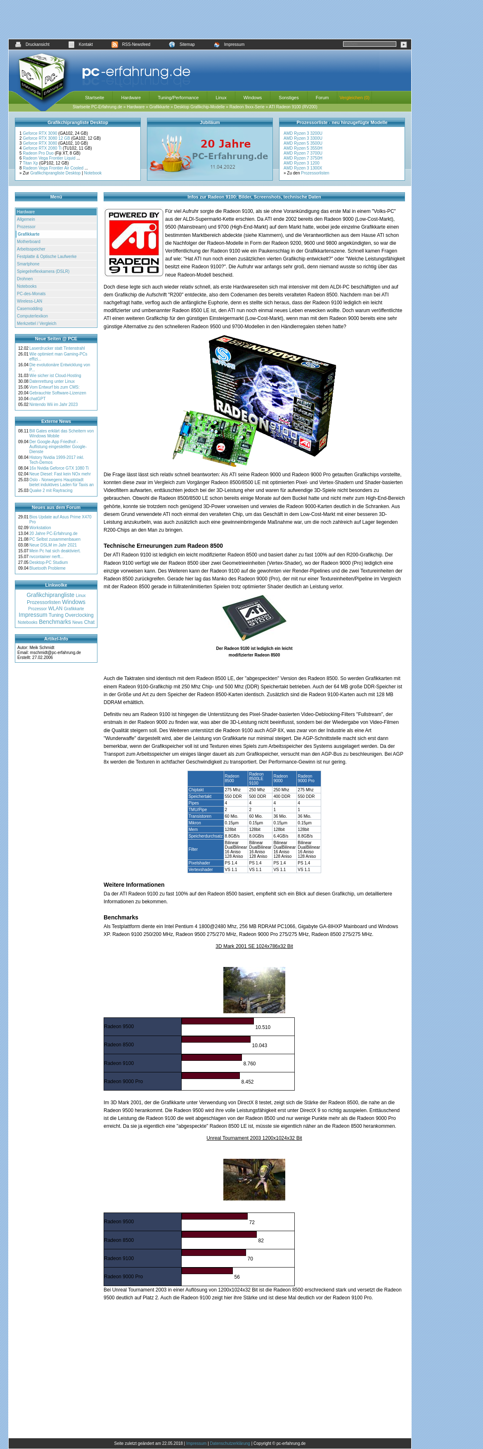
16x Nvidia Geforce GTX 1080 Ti (59, 468)
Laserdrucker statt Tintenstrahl (57, 348)
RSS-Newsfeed (130, 44)
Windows (253, 97)
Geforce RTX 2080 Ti (43, 148)
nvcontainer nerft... (46, 556)
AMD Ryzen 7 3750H (303, 158)
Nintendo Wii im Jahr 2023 (53, 404)
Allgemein (26, 219)
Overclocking (79, 615)
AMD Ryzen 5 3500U (303, 143)
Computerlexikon (32, 316)
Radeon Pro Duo (38, 153)
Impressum (228, 44)
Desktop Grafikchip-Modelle (199, 107)
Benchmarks (55, 621)
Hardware (131, 97)
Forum (322, 97)
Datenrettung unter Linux (52, 381)
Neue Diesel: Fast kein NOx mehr (60, 474)
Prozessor (26, 226)
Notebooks (27, 286)
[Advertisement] (210, 19)
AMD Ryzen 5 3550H (303, 148)
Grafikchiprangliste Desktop (55, 173)
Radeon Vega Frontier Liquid (49, 158)
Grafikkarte (159, 107)
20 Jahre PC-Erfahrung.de (53, 533)
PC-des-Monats (31, 293)
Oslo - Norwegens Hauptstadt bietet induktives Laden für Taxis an (61, 482)
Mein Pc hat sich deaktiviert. (55, 551)
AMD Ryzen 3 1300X (303, 168)
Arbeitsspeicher (31, 249)
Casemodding (30, 308)
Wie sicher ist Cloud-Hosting (55, 375)
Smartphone (28, 264)
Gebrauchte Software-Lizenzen (57, 393)
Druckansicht (32, 44)
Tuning (56, 615)
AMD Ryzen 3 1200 (302, 163)
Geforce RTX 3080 (40, 143)
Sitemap (182, 44)
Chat (89, 622)
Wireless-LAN (29, 301)
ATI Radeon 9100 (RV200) (293, 107)
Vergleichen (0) (354, 97)
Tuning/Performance (178, 97)
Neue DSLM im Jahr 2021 (53, 545)
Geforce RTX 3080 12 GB (47, 138)
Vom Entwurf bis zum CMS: (54, 387)
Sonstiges (288, 97)
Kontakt (80, 44)
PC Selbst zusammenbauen (54, 539)
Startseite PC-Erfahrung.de (97, 107)
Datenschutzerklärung (230, 1443)
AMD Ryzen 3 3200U (303, 133)
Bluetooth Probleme (47, 568)
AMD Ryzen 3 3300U (303, 138)
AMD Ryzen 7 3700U (303, 153)
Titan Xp (31, 163)
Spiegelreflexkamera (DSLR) (43, 271)
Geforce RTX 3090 (40, 133)
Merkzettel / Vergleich (37, 323)
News (77, 622)
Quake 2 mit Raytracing (51, 490)
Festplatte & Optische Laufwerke (47, 256)
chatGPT (37, 398)
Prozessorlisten (315, 173)
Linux (220, 97)
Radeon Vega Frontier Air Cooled (54, 168)
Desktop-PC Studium (48, 562)
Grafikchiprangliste (50, 595)
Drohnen (25, 279)
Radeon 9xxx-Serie (247, 107)
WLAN (55, 608)
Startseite (94, 97)
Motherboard (28, 241)
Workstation (40, 527)
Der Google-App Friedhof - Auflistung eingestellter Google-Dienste (58, 446)
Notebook (93, 173)
